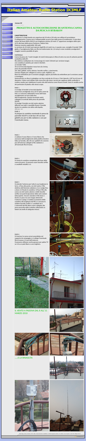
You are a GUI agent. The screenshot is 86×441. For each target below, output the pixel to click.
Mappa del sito (78, 433)
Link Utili (72, 433)
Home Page (21, 433)
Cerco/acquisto (67, 433)
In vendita (61, 433)
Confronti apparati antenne (53, 433)
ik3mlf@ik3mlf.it (80, 436)
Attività (28, 433)
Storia (25, 433)
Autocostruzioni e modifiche (41, 433)
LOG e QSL (33, 433)
